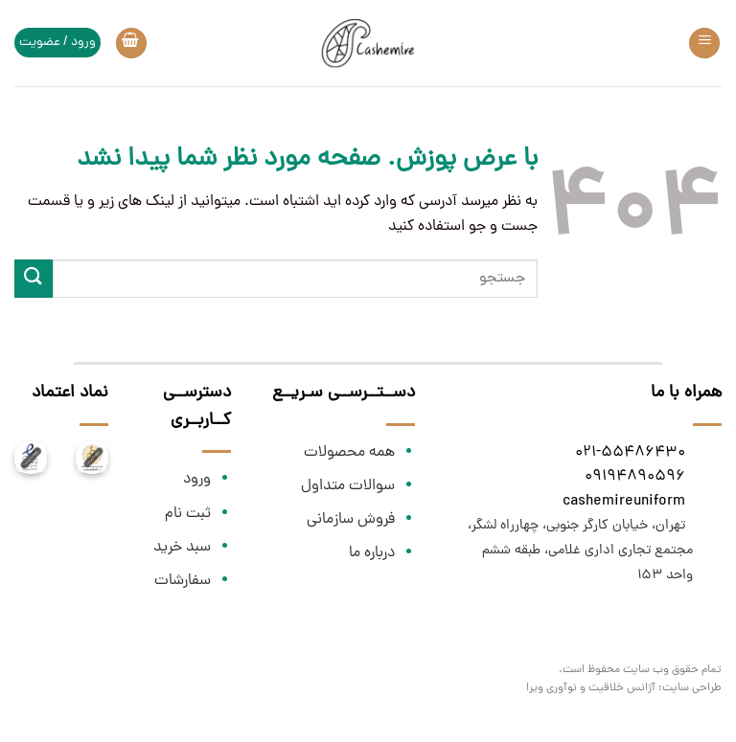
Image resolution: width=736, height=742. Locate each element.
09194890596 (635, 476)
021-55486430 (630, 452)
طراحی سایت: (690, 688)
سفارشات (182, 581)
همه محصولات (349, 452)
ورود (197, 479)
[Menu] (704, 43)
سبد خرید (182, 547)
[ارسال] (33, 278)
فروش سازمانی (351, 519)
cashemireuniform (624, 501)
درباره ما (372, 553)
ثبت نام (188, 514)
